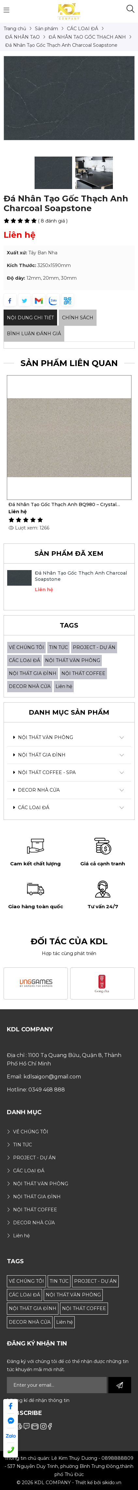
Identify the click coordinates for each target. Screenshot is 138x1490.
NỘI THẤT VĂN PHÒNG (72, 660)
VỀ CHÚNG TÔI (26, 647)
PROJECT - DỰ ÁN (94, 647)
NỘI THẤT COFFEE (83, 673)
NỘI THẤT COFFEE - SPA (44, 772)
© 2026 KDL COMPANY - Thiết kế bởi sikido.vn (69, 1482)
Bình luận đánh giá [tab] (34, 334)
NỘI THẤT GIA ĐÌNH (32, 673)
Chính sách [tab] (77, 318)
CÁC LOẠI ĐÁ (24, 660)
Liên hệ (63, 686)
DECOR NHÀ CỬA (30, 686)
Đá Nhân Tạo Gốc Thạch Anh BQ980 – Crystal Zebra (62, 504)
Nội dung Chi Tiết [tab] (30, 318)
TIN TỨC (58, 647)
